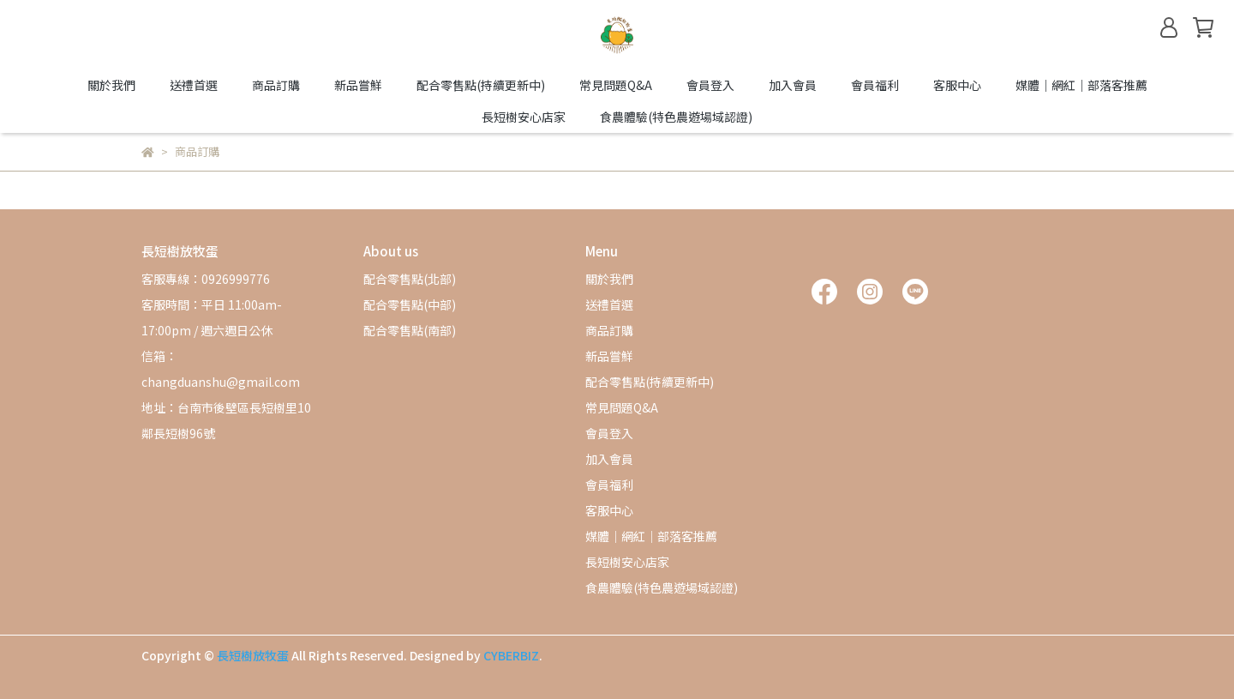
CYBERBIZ (511, 655)
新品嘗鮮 (358, 84)
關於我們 (111, 84)
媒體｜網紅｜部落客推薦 (1081, 84)
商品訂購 (276, 84)
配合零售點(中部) (409, 304)
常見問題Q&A (615, 84)
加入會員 (793, 84)
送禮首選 (194, 84)
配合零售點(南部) (409, 330)
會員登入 (710, 84)
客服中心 (957, 84)
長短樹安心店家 (524, 116)
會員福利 (875, 84)
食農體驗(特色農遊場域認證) (676, 116)
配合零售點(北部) (409, 278)
